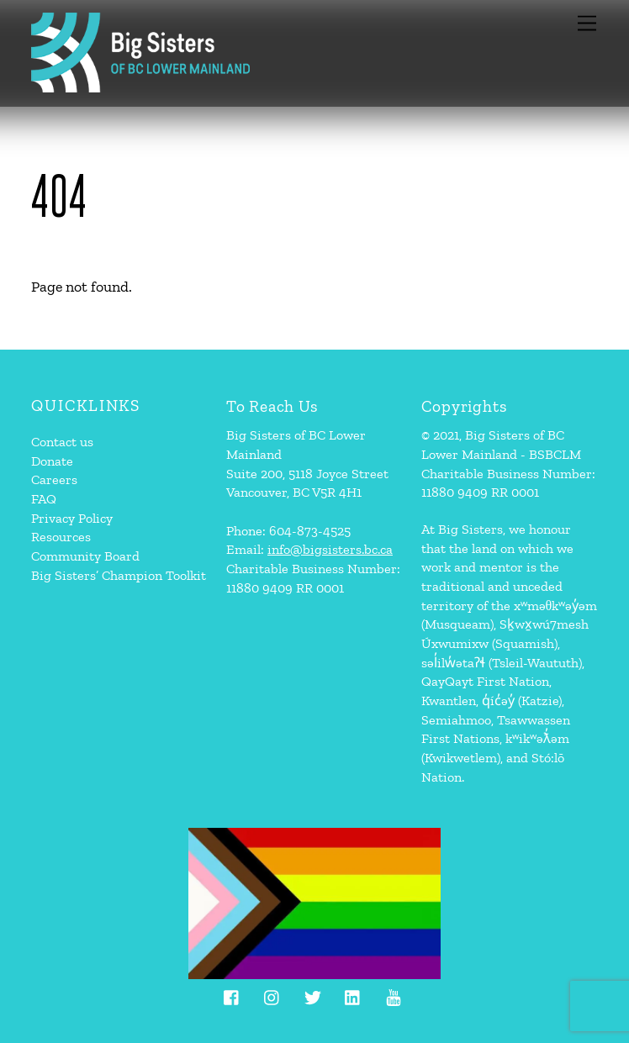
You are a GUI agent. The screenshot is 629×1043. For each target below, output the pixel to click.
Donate (52, 461)
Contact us (62, 442)
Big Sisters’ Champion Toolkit (118, 575)
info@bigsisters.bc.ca (330, 549)
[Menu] (587, 23)
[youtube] (393, 995)
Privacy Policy (72, 518)
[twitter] (313, 995)
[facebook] (232, 995)
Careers (54, 479)
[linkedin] (353, 995)
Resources (61, 537)
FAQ (43, 499)
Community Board (85, 556)
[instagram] (272, 995)
